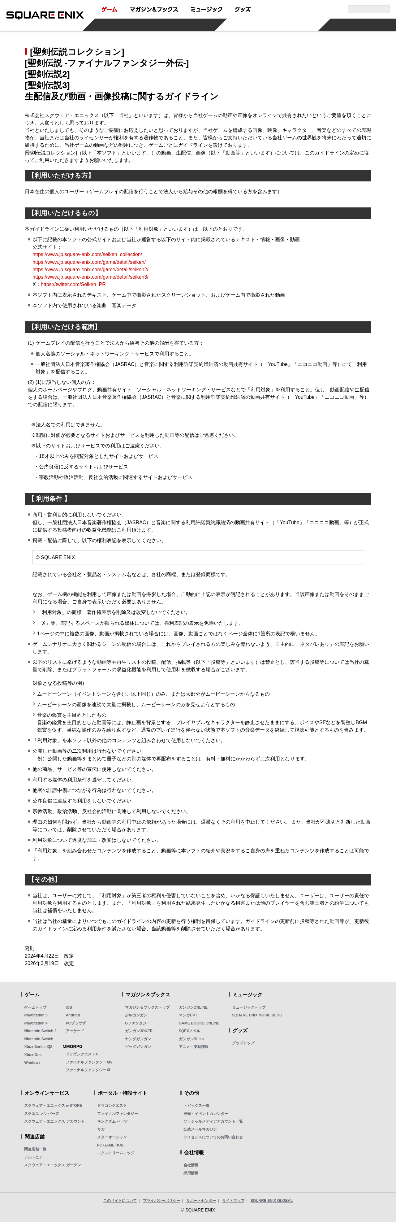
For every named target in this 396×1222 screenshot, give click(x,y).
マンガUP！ (189, 1015)
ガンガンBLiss (191, 1039)
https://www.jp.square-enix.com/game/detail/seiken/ (89, 262)
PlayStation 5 (35, 1015)
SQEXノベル (189, 1031)
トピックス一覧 (196, 1105)
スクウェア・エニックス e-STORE (53, 1105)
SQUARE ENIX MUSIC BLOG (257, 1015)
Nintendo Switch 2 (40, 1031)
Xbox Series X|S (38, 1047)
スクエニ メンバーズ (41, 1113)
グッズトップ (243, 1043)
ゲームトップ (35, 1007)
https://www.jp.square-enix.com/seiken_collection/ (87, 254)
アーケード (75, 1031)
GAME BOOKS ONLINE (199, 1023)
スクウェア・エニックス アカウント (54, 1121)
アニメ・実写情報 (194, 1047)
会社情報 (190, 1165)
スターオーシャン (112, 1137)
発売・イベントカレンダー (205, 1113)
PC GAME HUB (110, 1145)
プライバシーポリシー (161, 1200)
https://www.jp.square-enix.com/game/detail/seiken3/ (90, 277)
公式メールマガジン (200, 1129)
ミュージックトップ (248, 1007)
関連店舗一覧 (35, 1149)
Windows (32, 1062)
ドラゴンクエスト (112, 1105)
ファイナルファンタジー (117, 1113)
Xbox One (32, 1055)
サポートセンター (201, 1200)
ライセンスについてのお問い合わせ (213, 1137)
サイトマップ (233, 1200)
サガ (101, 1129)
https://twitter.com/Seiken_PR (73, 284)
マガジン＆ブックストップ (147, 1007)
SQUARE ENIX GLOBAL (272, 1200)
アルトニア (33, 1157)
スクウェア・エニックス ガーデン (52, 1165)
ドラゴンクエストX (82, 1054)
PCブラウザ (76, 1023)
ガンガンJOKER (139, 1031)
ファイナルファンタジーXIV (89, 1062)
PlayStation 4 (35, 1023)
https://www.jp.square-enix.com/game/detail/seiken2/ (90, 269)
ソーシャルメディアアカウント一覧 (213, 1121)
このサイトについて (120, 1200)
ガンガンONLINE (193, 1007)
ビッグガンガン (138, 1047)
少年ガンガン (136, 1015)
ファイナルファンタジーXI (88, 1070)
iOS (69, 1007)
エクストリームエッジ (115, 1153)
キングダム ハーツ (112, 1121)
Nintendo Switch (38, 1039)
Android (73, 1015)
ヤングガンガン (138, 1039)
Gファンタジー (137, 1023)
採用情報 (190, 1173)
